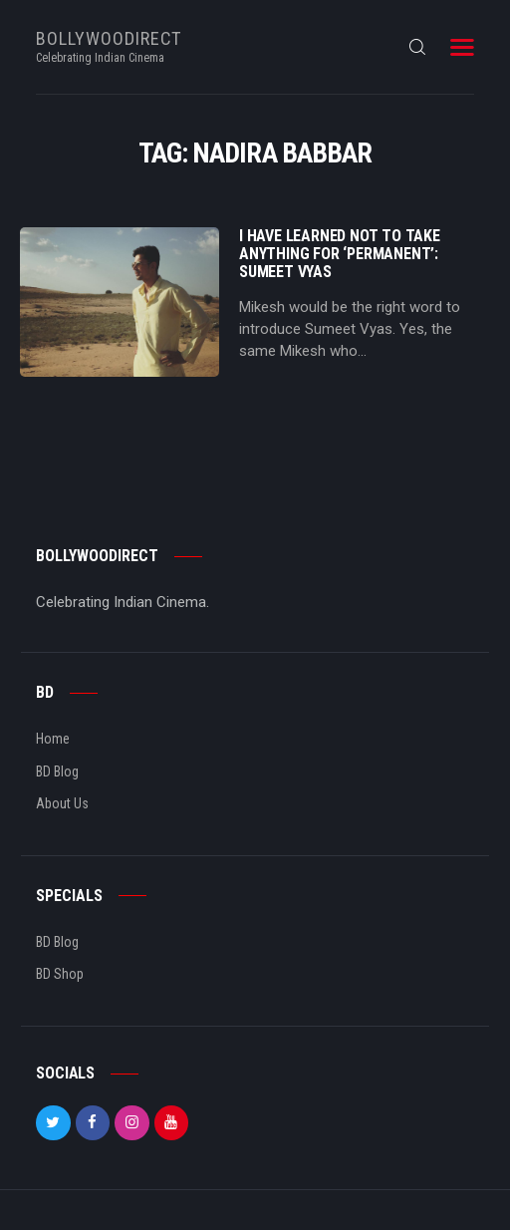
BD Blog (57, 771)
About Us (62, 803)
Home (53, 739)
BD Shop (60, 974)
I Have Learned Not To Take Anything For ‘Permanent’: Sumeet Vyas (339, 254)
